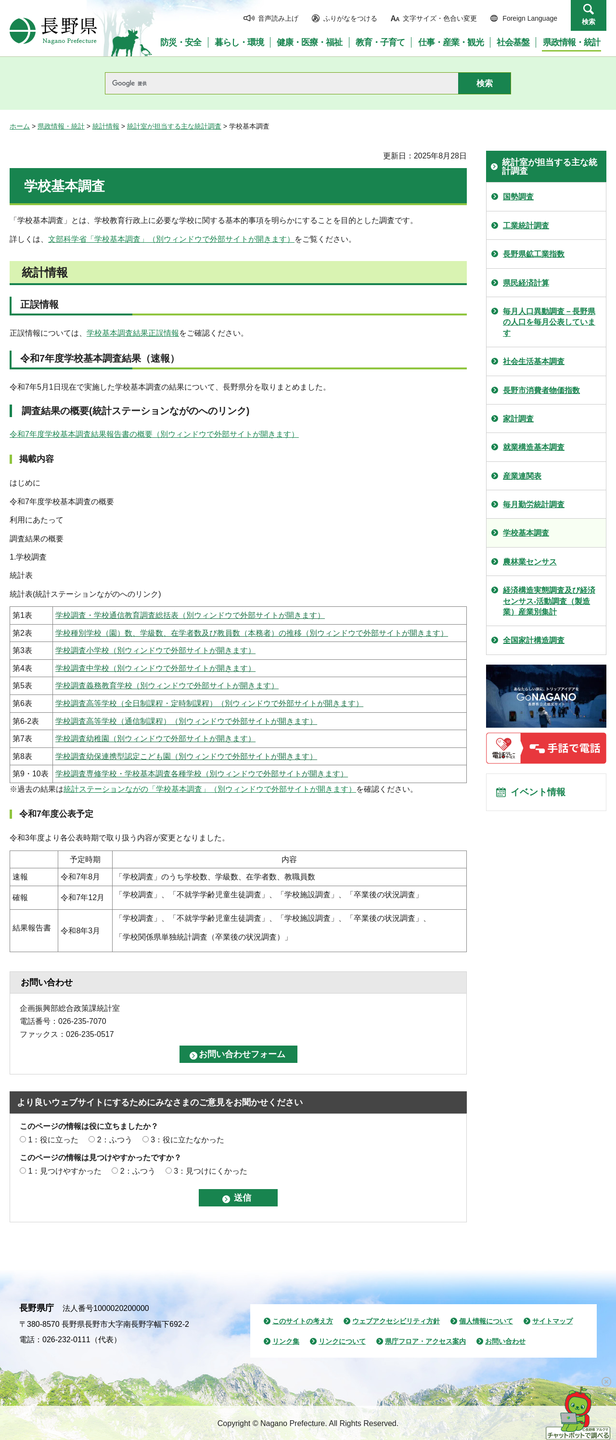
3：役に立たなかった (187, 1140)
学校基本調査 (526, 533)
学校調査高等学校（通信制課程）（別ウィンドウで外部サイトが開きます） (186, 721)
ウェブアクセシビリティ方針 (396, 1321)
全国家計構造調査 (534, 640)
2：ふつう (114, 1140)
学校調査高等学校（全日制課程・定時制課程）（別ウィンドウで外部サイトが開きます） (209, 703)
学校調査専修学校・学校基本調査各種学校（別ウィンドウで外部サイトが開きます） (201, 774)
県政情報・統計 (61, 126)
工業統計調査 (526, 226)
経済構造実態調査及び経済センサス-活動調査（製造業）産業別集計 (549, 601)
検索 (588, 22)
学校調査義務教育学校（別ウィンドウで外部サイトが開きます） (167, 685)
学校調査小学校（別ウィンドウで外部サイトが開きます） (155, 650)
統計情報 (105, 126)
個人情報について (486, 1321)
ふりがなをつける (350, 18)
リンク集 (285, 1341)
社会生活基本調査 (534, 361)
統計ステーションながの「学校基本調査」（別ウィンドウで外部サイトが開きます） (210, 789)
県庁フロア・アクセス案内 (425, 1341)
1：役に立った (53, 1140)
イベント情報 (539, 793)
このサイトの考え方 (302, 1321)
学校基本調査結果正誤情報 (133, 333)
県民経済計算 (526, 283)
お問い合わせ (505, 1341)
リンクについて (342, 1341)
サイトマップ (552, 1321)
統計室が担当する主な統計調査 (174, 126)
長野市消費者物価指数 (541, 390)
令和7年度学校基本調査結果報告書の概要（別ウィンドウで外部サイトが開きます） (154, 434)
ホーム (20, 126)
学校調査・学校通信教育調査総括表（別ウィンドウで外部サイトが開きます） (190, 615)
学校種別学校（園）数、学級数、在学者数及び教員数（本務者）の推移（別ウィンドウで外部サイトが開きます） (251, 633)
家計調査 (518, 419)
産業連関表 (522, 476)
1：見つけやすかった (65, 1171)
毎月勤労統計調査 (534, 504)
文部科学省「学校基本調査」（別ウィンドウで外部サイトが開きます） (171, 239)
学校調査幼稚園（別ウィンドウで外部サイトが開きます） (155, 738)
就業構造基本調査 (534, 447)
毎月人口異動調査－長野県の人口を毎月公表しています (549, 322)
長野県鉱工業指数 (534, 254)
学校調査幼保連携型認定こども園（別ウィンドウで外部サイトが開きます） (186, 756)
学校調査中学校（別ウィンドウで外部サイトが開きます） (155, 668)
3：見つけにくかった (210, 1171)
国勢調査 (518, 197)
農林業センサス (530, 562)
